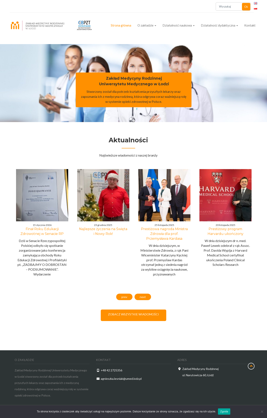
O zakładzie (146, 25)
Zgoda (224, 411)
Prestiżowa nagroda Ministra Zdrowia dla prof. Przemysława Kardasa (164, 234)
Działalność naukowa (178, 25)
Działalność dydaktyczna (219, 25)
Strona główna (121, 25)
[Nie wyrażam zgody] (262, 411)
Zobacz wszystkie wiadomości (133, 314)
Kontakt (250, 25)
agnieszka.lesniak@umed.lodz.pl (121, 378)
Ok (246, 6)
